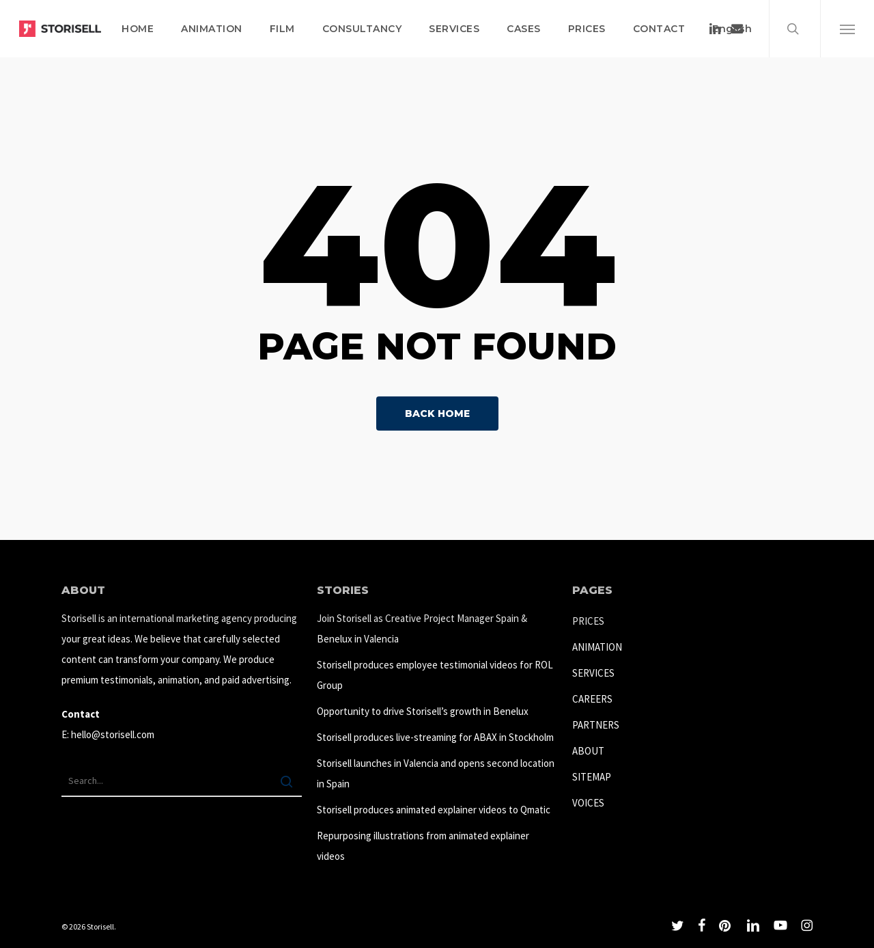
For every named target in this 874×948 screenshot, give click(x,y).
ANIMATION (597, 646)
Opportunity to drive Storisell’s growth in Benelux (422, 711)
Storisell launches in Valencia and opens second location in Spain (435, 773)
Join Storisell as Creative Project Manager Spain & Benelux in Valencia (422, 628)
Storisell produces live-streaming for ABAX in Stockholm (435, 737)
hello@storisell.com (112, 734)
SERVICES (593, 672)
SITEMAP (591, 776)
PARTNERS (595, 724)
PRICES (588, 620)
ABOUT (588, 750)
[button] (847, 28)
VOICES (588, 802)
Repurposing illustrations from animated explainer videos (423, 846)
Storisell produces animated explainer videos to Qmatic (433, 809)
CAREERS (592, 698)
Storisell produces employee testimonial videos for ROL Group (435, 675)
